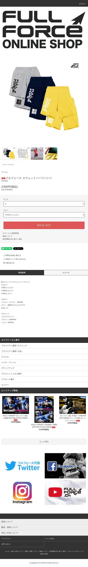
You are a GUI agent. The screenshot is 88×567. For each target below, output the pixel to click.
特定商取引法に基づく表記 (12, 239)
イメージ (66, 273)
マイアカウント (6, 538)
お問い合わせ (5, 544)
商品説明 (22, 273)
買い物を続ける (7, 263)
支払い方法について (17, 551)
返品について (7, 236)
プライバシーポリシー (74, 551)
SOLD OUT (44, 225)
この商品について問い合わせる (13, 259)
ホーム (5, 164)
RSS (41, 554)
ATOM (46, 554)
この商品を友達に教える (10, 255)
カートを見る (49, 538)
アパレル (11, 164)
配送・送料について (31, 551)
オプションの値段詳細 (11, 233)
